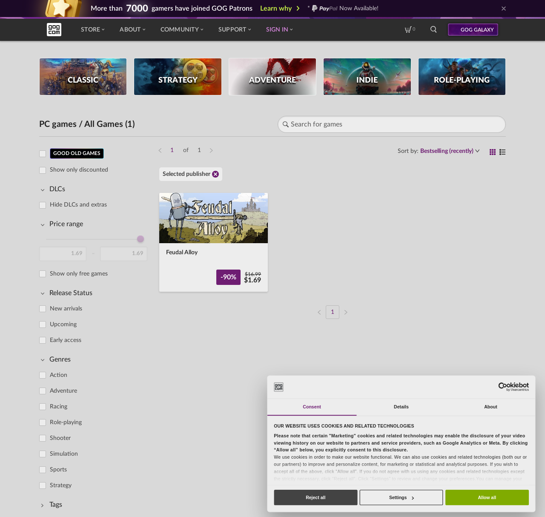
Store (92, 30)
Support (234, 30)
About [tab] (490, 406)
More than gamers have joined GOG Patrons (171, 8)
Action (58, 375)
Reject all (315, 497)
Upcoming (63, 324)
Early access (65, 340)
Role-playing (66, 422)
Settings (401, 497)
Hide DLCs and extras (78, 205)
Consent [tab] (312, 406)
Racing (58, 407)
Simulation (64, 454)
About (132, 30)
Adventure (63, 391)
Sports (58, 470)
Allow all (487, 497)
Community (182, 30)
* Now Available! (343, 8)
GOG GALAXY (477, 29)
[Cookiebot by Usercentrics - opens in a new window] (502, 386)
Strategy (61, 485)
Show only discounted (79, 170)
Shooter (60, 438)
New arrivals (66, 309)
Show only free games (79, 274)
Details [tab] (401, 406)
